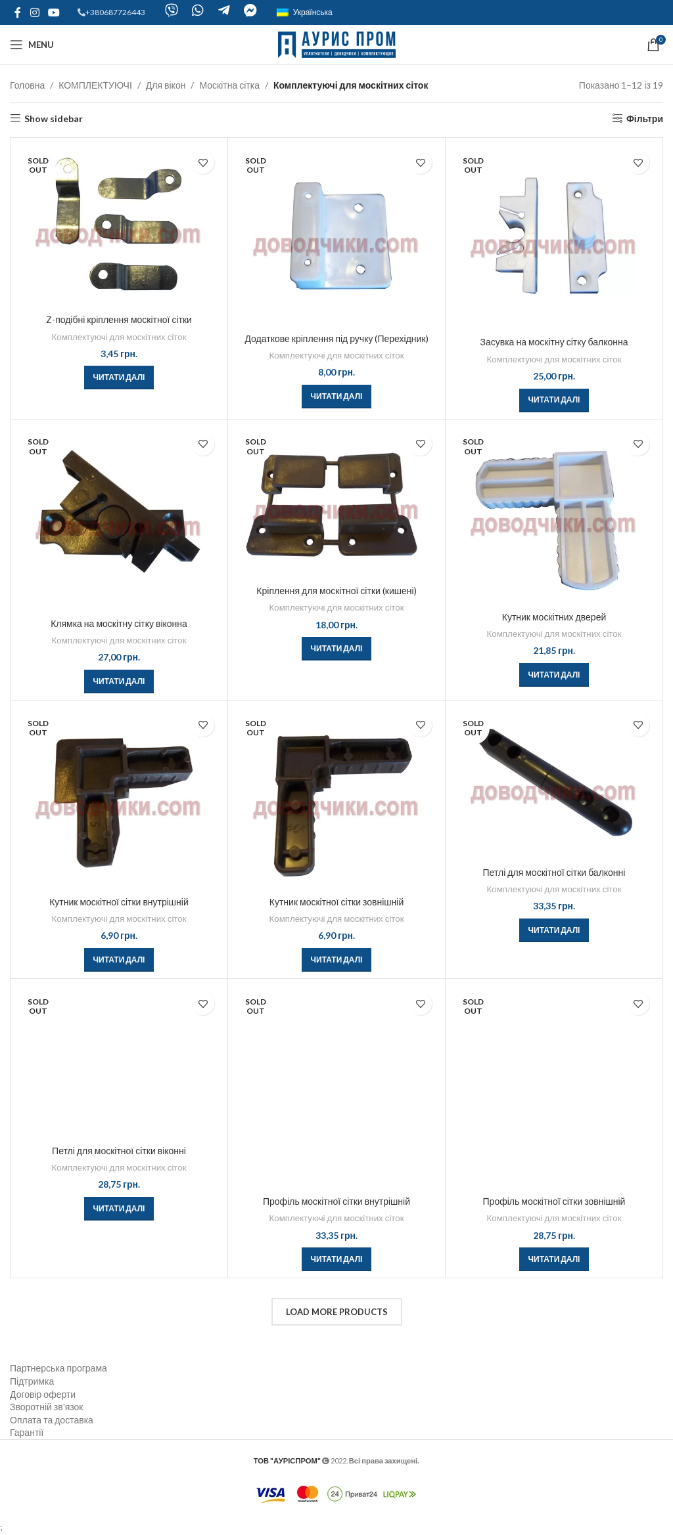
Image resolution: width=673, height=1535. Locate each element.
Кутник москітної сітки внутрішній (119, 901)
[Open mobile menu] (31, 45)
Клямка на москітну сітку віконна (119, 623)
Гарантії (26, 1432)
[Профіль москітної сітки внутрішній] (336, 1087)
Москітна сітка (229, 85)
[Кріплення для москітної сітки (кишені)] (336, 502)
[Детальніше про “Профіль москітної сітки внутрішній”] (337, 1259)
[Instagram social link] (34, 12)
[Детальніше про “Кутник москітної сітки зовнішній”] (337, 960)
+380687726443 (115, 12)
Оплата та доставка (51, 1419)
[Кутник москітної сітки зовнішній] (336, 798)
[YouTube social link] (53, 12)
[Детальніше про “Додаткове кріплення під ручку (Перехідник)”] (337, 396)
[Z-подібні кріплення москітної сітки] (119, 225)
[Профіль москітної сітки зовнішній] (554, 1087)
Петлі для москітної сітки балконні (554, 872)
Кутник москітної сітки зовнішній (336, 901)
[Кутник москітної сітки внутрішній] (119, 798)
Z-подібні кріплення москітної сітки (119, 319)
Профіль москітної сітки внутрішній (336, 1201)
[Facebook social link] (18, 12)
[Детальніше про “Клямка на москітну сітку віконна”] (119, 681)
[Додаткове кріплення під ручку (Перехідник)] (336, 235)
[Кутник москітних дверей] (554, 515)
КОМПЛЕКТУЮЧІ (95, 85)
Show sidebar (53, 118)
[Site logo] (337, 43)
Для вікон (166, 85)
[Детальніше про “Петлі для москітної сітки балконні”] (554, 930)
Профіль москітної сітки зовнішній (554, 1201)
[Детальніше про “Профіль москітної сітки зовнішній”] (554, 1259)
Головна (27, 85)
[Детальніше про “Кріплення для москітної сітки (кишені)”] (337, 648)
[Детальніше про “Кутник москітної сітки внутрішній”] (119, 960)
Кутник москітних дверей (554, 616)
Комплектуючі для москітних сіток (119, 337)
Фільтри (644, 118)
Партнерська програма (58, 1367)
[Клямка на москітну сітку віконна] (119, 518)
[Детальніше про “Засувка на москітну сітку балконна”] (554, 400)
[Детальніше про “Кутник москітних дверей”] (554, 675)
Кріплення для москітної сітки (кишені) (336, 590)
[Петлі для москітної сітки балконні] (554, 783)
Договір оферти (43, 1394)
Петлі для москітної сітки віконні (119, 1150)
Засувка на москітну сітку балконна (554, 341)
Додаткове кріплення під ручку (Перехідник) (336, 338)
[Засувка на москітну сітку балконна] (554, 237)
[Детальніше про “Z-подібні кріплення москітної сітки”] (119, 377)
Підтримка (32, 1381)
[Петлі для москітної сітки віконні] (119, 1061)
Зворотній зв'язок (46, 1406)
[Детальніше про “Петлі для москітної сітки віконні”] (119, 1209)
